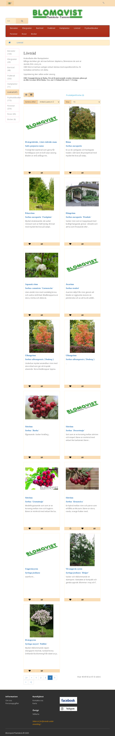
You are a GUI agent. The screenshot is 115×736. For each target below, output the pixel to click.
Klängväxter (27, 28)
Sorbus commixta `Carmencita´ (39, 288)
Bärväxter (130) (11, 52)
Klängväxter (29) (12, 60)
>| (31, 682)
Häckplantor (64, 28)
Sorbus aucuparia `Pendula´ (78, 217)
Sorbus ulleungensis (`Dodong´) (39, 359)
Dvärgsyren (30, 640)
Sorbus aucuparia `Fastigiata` (38, 217)
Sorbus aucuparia (74, 146)
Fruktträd (51, 28)
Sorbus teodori (72, 288)
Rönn (68, 142)
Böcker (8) (11, 119)
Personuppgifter (12, 703)
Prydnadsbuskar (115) (13, 99)
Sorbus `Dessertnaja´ (75, 430)
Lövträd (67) (12, 92)
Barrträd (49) (10, 69)
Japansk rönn (31, 284)
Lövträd (77, 28)
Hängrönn (70, 213)
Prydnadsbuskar (91, 28)
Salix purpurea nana (34, 146)
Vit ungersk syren (74, 569)
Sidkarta (36, 714)
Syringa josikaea (32, 573)
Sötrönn (29, 426)
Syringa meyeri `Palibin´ (36, 644)
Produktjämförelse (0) (75, 95)
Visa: (68, 102)
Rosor (24, 34)
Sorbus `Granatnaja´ (34, 501)
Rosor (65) (11, 114)
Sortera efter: (30, 102)
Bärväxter (14, 28)
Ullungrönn (30, 355)
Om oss (8, 700)
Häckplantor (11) (12, 85)
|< (26, 677)
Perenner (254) (11, 107)
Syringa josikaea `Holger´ (77, 573)
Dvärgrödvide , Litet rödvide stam (41, 142)
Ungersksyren (31, 569)
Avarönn (70, 284)
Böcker (34, 34)
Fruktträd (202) (11, 77)
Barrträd (39, 28)
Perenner (14, 34)
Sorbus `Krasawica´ (74, 501)
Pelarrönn (30, 213)
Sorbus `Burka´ (32, 430)
